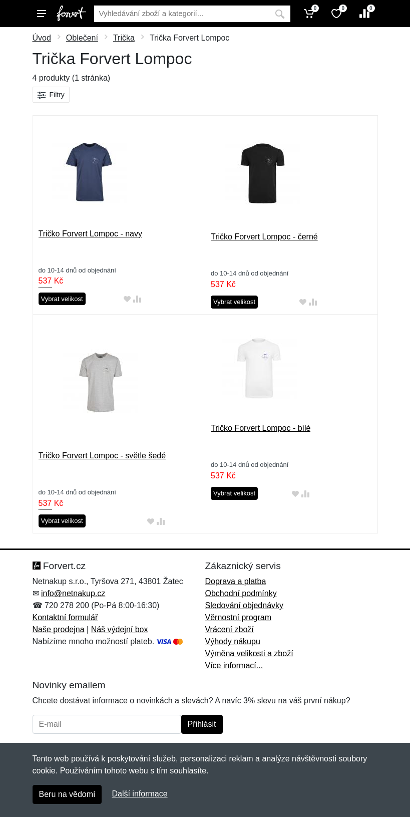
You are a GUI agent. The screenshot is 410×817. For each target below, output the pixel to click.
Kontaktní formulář (65, 617)
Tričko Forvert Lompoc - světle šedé (102, 455)
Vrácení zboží (229, 629)
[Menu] (42, 14)
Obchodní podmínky (241, 593)
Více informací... (234, 665)
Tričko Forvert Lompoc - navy (90, 233)
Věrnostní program (238, 617)
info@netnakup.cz (73, 593)
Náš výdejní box (119, 629)
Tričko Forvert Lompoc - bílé (260, 428)
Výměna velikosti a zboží (249, 653)
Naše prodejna (59, 629)
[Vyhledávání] (181, 14)
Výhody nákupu (232, 641)
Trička (124, 38)
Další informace (139, 793)
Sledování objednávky (244, 605)
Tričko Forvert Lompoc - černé (264, 236)
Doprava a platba (235, 581)
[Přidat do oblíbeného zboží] (127, 299)
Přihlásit (202, 724)
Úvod (42, 38)
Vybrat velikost (62, 299)
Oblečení (82, 38)
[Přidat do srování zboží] (137, 299)
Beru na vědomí (67, 794)
